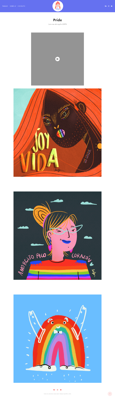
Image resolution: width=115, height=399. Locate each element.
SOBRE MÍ (13, 6)
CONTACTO (21, 6)
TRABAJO (5, 6)
